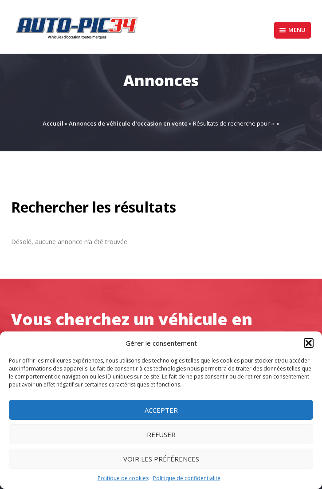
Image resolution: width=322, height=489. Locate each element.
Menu (292, 30)
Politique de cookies (123, 478)
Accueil (53, 123)
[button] (308, 343)
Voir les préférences (161, 458)
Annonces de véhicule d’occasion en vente (128, 123)
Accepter (161, 410)
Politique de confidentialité (186, 478)
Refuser (161, 434)
